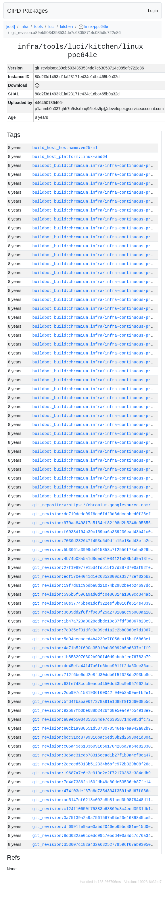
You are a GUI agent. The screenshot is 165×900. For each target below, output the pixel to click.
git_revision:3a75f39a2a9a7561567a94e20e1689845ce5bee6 (96, 817)
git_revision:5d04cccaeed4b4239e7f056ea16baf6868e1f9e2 (96, 639)
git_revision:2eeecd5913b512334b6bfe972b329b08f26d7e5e (96, 764)
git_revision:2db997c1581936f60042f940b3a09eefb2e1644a (96, 692)
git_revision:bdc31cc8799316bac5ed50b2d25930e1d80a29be (96, 737)
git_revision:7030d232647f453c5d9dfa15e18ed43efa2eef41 (96, 541)
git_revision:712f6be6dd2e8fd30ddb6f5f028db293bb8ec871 (96, 675)
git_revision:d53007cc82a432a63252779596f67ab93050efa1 (96, 844)
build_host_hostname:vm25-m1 (65, 147)
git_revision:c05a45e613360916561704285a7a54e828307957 (96, 746)
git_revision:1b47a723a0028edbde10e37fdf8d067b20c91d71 (96, 621)
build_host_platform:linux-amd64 (69, 156)
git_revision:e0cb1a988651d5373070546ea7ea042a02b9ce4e (96, 728)
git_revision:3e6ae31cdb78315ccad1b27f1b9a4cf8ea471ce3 (96, 755)
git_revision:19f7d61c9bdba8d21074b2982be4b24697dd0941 (96, 585)
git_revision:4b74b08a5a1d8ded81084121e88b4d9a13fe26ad (96, 558)
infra (24, 26)
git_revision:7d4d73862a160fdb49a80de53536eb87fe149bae (96, 782)
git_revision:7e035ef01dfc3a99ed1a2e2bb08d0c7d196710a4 (96, 630)
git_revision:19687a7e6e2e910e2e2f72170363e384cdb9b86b (96, 773)
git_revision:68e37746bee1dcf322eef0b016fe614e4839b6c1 (96, 603)
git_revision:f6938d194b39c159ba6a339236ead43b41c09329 (96, 532)
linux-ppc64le (93, 26)
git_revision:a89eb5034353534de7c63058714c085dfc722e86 (96, 719)
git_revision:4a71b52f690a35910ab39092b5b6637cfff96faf (96, 648)
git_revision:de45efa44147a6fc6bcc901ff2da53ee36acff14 (96, 666)
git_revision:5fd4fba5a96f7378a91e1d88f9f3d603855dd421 (96, 701)
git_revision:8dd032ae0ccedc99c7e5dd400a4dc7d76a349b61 (96, 835)
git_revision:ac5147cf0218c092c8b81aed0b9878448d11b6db (96, 800)
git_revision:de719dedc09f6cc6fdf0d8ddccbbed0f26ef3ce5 (96, 514)
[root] (10, 26)
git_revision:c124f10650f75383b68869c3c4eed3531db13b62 (96, 809)
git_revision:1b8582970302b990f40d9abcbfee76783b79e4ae (96, 657)
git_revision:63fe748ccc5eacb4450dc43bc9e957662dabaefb (96, 683)
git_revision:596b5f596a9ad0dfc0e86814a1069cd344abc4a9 (96, 594)
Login (153, 10)
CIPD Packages (27, 10)
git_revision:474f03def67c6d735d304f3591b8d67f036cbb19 (96, 791)
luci (51, 26)
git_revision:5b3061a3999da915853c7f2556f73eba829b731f (96, 549)
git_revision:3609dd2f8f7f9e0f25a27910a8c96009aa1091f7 (96, 612)
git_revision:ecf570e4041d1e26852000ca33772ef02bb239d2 (96, 576)
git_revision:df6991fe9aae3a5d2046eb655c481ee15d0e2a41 (96, 826)
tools (38, 26)
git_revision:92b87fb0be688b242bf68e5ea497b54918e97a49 (96, 710)
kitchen (66, 26)
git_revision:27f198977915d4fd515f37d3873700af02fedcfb (96, 567)
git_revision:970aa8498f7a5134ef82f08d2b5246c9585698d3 (96, 523)
